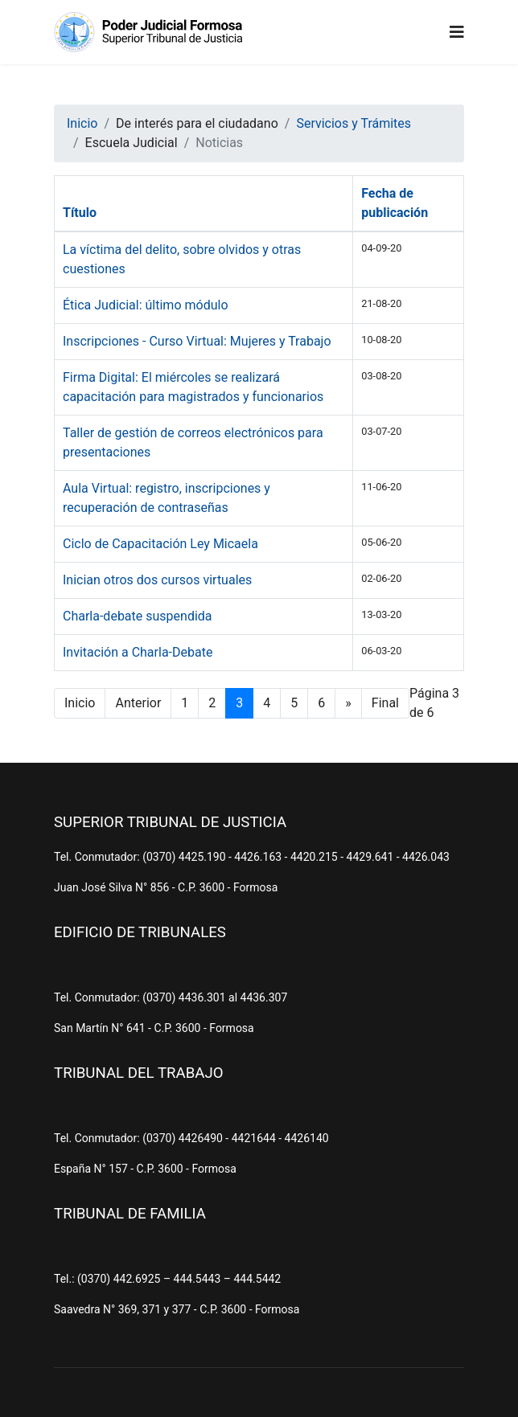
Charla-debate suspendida (137, 616)
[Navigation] (457, 32)
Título (80, 212)
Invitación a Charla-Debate (137, 652)
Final (385, 703)
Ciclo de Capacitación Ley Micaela (160, 543)
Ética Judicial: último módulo (145, 305)
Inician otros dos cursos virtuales (157, 580)
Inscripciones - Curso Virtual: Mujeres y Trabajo (197, 341)
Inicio (79, 703)
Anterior (138, 703)
